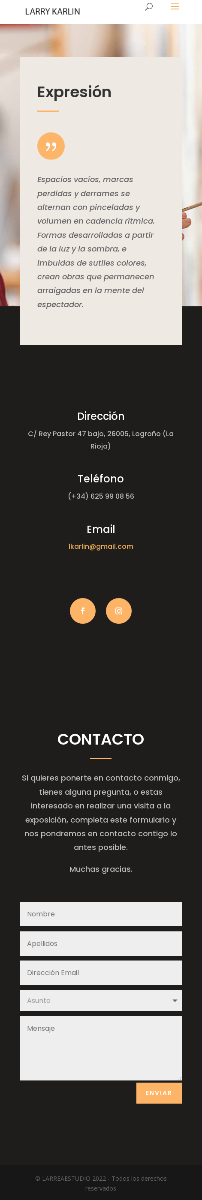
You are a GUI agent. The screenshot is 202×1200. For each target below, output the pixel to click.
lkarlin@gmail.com (101, 546)
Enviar (159, 1093)
